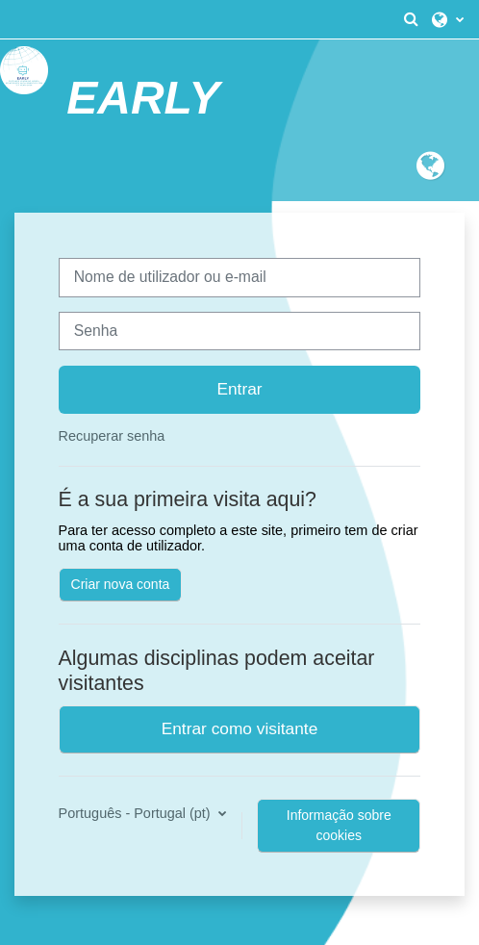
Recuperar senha (112, 436)
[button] (410, 19)
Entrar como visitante (240, 728)
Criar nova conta (120, 584)
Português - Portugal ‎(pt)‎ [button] (136, 813)
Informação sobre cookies (339, 825)
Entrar (239, 388)
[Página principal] (24, 70)
